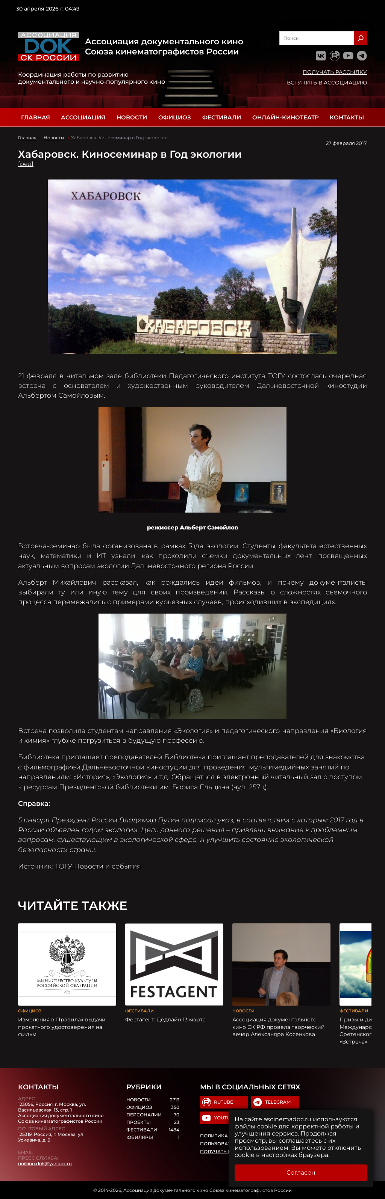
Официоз (174, 117)
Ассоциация (83, 117)
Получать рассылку (335, 72)
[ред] (25, 163)
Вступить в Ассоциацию (327, 82)
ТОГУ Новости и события (98, 866)
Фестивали (221, 117)
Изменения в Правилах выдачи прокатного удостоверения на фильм (62, 1027)
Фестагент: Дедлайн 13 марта (165, 1019)
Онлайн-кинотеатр (285, 117)
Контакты (347, 117)
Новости (132, 117)
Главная (35, 117)
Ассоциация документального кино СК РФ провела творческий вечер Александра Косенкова (278, 1027)
